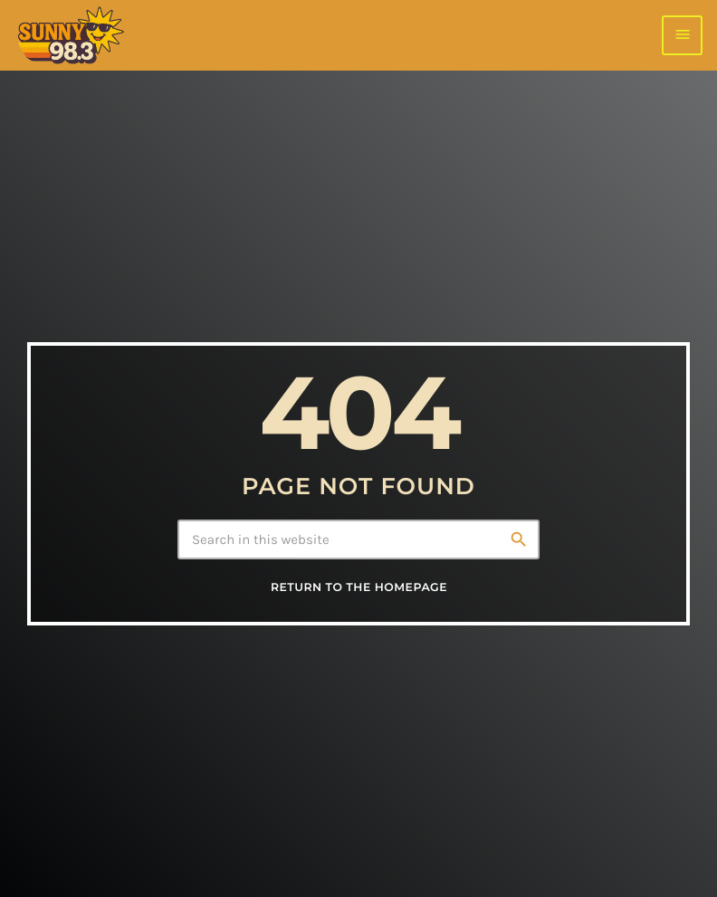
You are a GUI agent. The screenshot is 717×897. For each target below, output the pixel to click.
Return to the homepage (359, 588)
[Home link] (70, 35)
